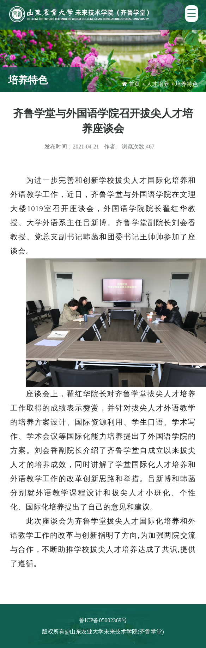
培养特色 (186, 84)
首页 (134, 84)
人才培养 (157, 84)
